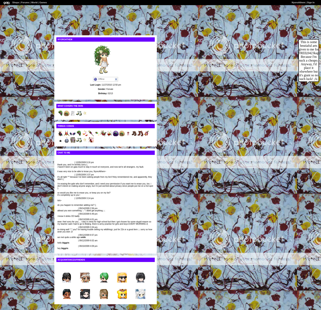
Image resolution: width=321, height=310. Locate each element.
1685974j (140, 269)
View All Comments (66, 158)
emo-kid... (103, 286)
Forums (25, 2)
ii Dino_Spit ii (63, 208)
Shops (15, 2)
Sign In (311, 2)
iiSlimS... (66, 286)
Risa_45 (85, 269)
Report (70, 162)
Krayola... (140, 286)
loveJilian (62, 162)
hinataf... (122, 269)
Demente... (85, 286)
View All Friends (65, 265)
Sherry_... (103, 269)
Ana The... (122, 286)
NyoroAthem (298, 2)
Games (43, 2)
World (34, 2)
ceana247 (66, 269)
